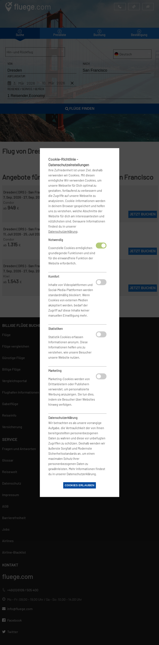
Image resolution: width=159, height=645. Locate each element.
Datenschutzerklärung (62, 231)
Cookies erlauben (79, 485)
